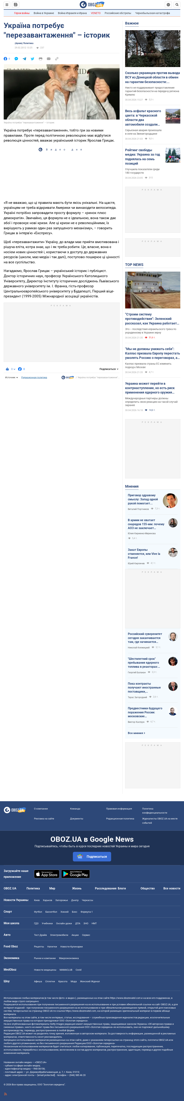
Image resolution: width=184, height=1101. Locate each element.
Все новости (171, 888)
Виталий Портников (138, 509)
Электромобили (59, 935)
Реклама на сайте (44, 818)
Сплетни (50, 981)
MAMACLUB (66, 969)
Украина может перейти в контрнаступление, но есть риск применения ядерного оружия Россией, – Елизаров (150, 388)
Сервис (86, 935)
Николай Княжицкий (139, 647)
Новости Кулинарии (71, 946)
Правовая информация (119, 808)
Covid (78, 969)
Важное (132, 23)
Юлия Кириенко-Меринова (142, 533)
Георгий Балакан (137, 672)
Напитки (52, 946)
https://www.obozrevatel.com (125, 998)
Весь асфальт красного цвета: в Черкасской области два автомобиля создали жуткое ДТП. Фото (143, 118)
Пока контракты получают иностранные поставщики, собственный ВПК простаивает (144, 688)
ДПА (77, 923)
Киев (37, 900)
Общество (148, 888)
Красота (62, 981)
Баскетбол (51, 911)
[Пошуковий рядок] (177, 4)
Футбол (38, 911)
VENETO (96, 13)
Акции (75, 935)
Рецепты (39, 946)
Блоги (122, 888)
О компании (41, 808)
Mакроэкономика (69, 958)
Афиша (38, 981)
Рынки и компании (45, 958)
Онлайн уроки (64, 923)
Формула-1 (87, 911)
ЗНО (86, 923)
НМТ (94, 923)
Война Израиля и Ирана (72, 13)
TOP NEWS (134, 264)
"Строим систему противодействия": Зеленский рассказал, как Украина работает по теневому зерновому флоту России (151, 319)
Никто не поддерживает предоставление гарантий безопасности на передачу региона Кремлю (152, 91)
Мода (74, 981)
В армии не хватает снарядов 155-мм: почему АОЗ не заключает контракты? (146, 524)
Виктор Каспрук (136, 722)
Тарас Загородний (137, 697)
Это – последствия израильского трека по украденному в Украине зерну (150, 331)
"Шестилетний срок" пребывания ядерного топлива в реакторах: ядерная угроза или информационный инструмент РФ (143, 663)
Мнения (132, 486)
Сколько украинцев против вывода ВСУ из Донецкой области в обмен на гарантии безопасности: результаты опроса (152, 77)
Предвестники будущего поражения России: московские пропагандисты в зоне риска (145, 712)
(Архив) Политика (24, 43)
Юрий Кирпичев (136, 563)
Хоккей (65, 911)
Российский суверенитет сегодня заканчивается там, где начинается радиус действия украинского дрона (145, 638)
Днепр (75, 900)
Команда (75, 808)
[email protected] (46, 1075)
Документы (76, 818)
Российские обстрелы (118, 13)
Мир (52, 888)
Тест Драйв (40, 935)
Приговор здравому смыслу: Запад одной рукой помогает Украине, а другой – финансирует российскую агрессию (143, 499)
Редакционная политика (34, 377)
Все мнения (135, 733)
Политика (33, 888)
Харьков (47, 900)
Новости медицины (45, 969)
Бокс (74, 911)
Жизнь (77, 888)
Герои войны (22, 13)
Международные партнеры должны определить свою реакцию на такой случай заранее (151, 402)
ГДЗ (36, 923)
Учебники (47, 923)
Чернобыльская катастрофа (152, 13)
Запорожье (61, 900)
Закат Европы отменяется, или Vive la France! (144, 553)
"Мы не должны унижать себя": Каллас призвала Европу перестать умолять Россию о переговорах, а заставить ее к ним (152, 353)
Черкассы (87, 900)
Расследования (105, 888)
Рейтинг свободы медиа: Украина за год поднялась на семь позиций (142, 156)
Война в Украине (44, 13)
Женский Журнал (90, 981)
